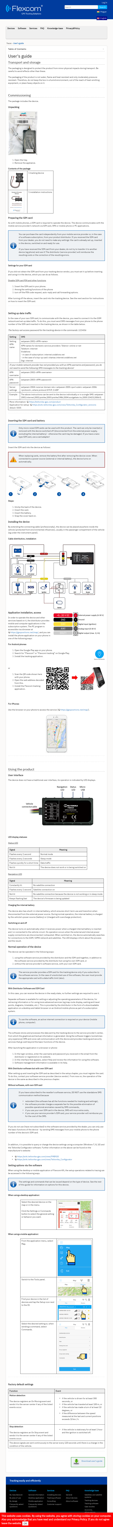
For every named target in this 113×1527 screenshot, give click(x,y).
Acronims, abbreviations (90, 1511)
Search (102, 7)
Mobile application (35, 1501)
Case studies (90, 1506)
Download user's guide (92, 1461)
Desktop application (36, 1498)
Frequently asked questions (16, 1505)
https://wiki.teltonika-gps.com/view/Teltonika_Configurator (44, 1159)
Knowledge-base (55, 28)
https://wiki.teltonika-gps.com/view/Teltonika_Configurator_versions (64, 404)
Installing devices (54, 1495)
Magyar (102, 11)
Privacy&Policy (73, 28)
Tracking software (54, 1498)
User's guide (18, 43)
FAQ (42, 28)
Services (33, 28)
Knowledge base (92, 1490)
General (69, 1495)
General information (36, 1495)
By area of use (15, 1498)
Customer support (54, 1504)
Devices (11, 28)
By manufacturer (16, 1495)
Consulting (51, 1501)
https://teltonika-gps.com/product (45, 401)
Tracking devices (91, 1500)
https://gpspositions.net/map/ (24, 632)
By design (13, 1501)
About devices (71, 1498)
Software (22, 28)
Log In (104, 2)
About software (72, 1501)
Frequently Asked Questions (35, 1505)
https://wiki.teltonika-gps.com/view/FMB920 (38, 1156)
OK (25, 1523)
